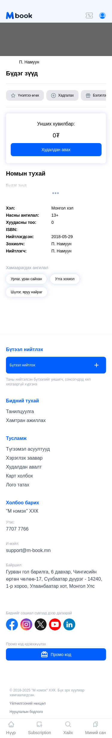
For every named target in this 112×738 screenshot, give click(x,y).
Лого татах (17, 484)
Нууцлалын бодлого (26, 712)
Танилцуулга (20, 411)
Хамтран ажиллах (26, 420)
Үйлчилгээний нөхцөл (28, 703)
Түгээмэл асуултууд (28, 449)
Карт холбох (19, 475)
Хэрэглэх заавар (24, 458)
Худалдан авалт (24, 466)
